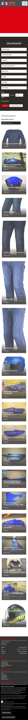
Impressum (4, 674)
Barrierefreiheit (5, 679)
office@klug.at (23, 653)
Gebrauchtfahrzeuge (6, 665)
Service (3, 666)
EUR (3, 97)
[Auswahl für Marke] (14, 60)
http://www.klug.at (22, 651)
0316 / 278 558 (23, 647)
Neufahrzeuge (4, 663)
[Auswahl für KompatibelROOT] (14, 54)
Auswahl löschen (16, 105)
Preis (2, 92)
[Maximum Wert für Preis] (19, 95)
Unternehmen (4, 662)
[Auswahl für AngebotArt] (14, 65)
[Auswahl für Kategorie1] (14, 49)
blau (5, 105)
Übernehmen (6, 712)
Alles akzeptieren (8, 717)
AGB (2, 673)
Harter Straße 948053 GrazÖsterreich (5, 643)
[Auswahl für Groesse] (14, 82)
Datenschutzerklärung (15, 693)
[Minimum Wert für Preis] (5, 95)
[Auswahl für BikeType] (14, 71)
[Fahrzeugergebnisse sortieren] (11, 122)
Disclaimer (3, 677)
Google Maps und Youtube (8, 702)
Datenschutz (4, 676)
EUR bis (12, 95)
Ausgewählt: (5, 101)
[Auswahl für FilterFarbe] (14, 76)
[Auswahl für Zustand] (14, 87)
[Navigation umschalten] (24, 3)
